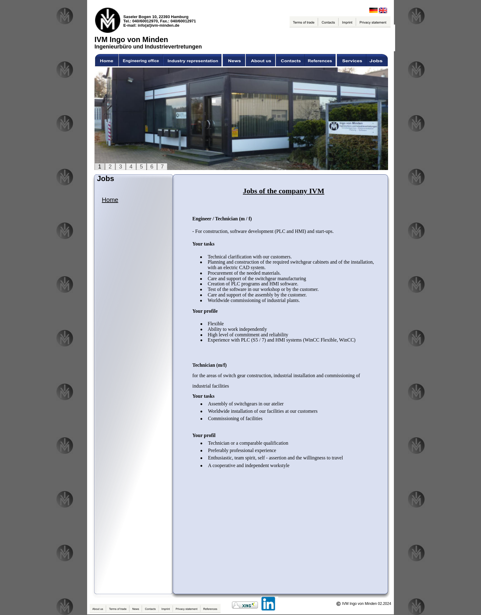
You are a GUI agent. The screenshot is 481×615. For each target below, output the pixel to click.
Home (110, 199)
